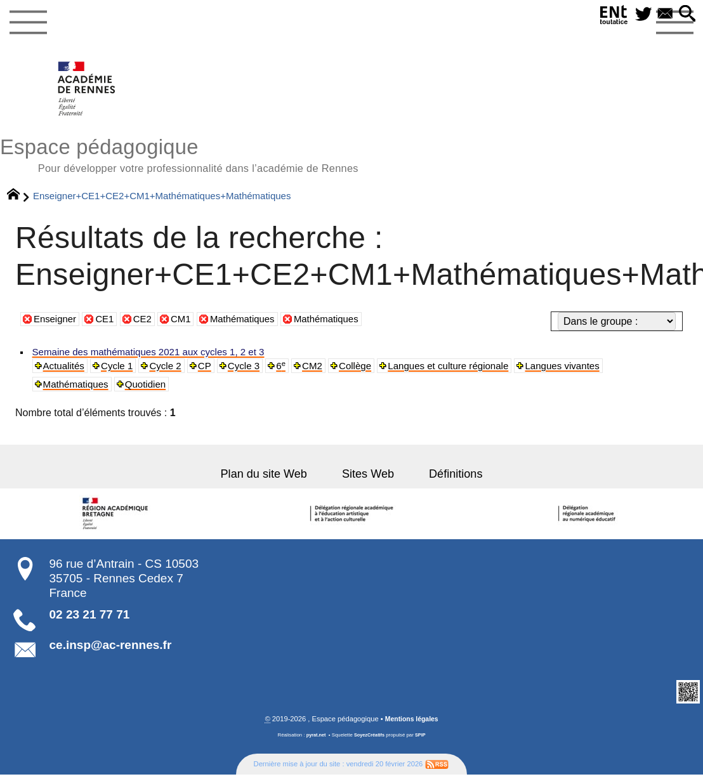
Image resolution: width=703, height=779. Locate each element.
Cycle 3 (253, 371)
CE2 (147, 323)
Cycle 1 (121, 371)
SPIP (422, 744)
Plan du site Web (268, 481)
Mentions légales (411, 727)
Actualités (66, 371)
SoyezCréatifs (369, 744)
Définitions (453, 481)
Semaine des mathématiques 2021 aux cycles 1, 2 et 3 (156, 356)
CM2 (325, 371)
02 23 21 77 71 (89, 622)
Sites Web (369, 481)
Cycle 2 (172, 371)
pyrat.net (314, 744)
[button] (685, 15)
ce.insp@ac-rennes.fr (110, 653)
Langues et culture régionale (468, 371)
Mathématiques (252, 323)
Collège (369, 371)
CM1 (188, 323)
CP (213, 371)
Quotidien (151, 390)
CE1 (109, 323)
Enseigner (56, 323)
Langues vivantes (587, 371)
